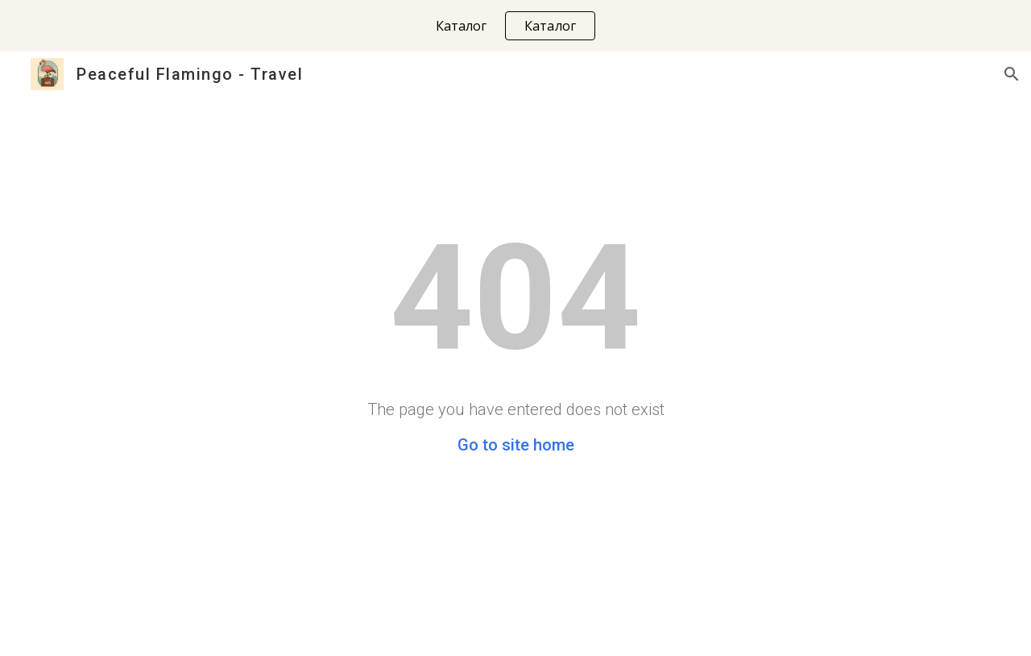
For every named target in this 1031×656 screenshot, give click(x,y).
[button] (1011, 74)
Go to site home (516, 445)
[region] (515, 26)
